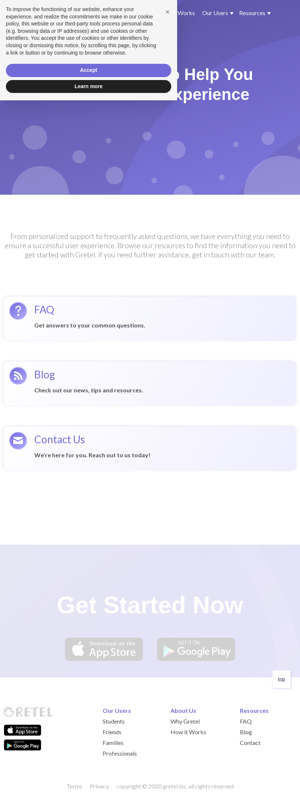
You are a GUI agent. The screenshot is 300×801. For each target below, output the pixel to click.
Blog (246, 731)
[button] (216, 13)
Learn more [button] (89, 787)
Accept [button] (88, 771)
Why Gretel (137, 12)
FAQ (246, 721)
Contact (250, 742)
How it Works (177, 12)
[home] (59, 13)
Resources (254, 710)
